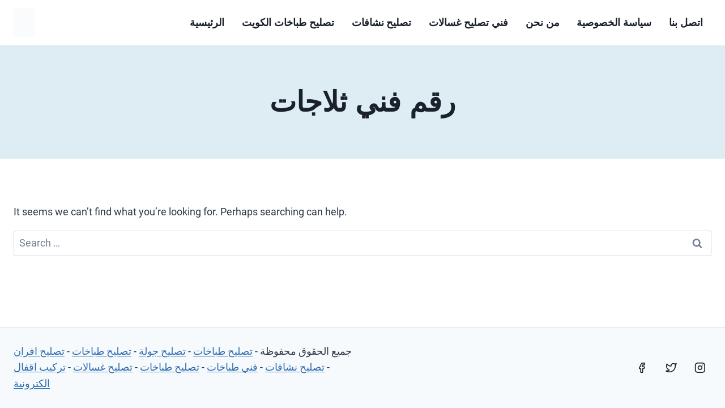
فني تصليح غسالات (468, 22)
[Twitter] (671, 367)
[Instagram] (700, 367)
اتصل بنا (686, 22)
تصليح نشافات (382, 22)
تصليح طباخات (223, 351)
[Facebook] (641, 367)
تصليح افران (39, 351)
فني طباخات (232, 367)
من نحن (543, 22)
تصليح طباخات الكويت (288, 22)
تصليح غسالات (103, 367)
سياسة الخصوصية (614, 22)
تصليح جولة (162, 351)
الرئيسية (207, 22)
